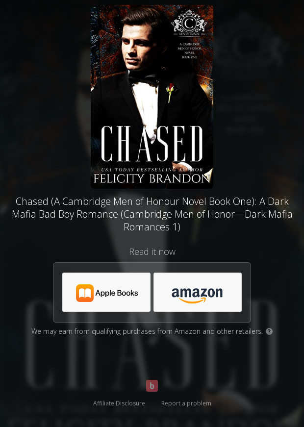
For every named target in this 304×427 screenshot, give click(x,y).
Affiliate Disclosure (119, 403)
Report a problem (186, 403)
